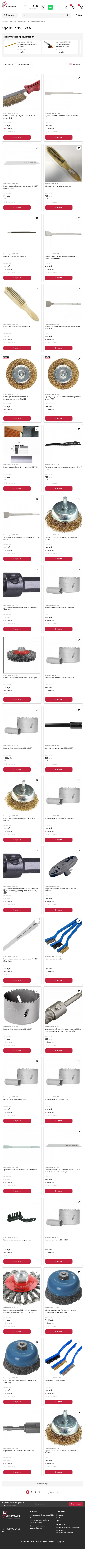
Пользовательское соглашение (68, 1527)
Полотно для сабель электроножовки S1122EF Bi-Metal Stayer (20, 187)
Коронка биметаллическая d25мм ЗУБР (17, 1029)
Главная (5, 21)
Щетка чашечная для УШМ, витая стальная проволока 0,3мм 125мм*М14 (60, 1311)
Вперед (53, 1492)
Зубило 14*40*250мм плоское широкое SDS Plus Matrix (21, 538)
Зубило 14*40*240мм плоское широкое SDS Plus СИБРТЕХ (62, 328)
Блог (58, 1518)
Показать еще (42, 1484)
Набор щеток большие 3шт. (55, 1380)
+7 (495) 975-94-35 (30, 6)
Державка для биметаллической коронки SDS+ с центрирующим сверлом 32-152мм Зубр (63, 1030)
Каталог (13, 21)
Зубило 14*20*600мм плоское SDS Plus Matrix (20, 1170)
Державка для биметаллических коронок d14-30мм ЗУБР (20, 609)
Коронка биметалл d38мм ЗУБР (56, 1099)
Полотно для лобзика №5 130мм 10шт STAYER (20, 467)
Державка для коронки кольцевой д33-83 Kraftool (60, 890)
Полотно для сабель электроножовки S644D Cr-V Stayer (63, 468)
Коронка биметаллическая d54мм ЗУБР (59, 678)
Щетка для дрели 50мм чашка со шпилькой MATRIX (61, 538)
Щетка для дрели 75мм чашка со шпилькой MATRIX (19, 819)
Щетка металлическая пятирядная (58, 186)
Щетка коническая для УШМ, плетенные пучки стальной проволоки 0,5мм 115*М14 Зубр (20, 1311)
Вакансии (59, 1515)
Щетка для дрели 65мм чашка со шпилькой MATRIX (61, 1452)
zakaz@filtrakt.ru (36, 1528)
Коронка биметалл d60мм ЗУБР (56, 1240)
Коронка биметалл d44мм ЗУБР (14, 1099)
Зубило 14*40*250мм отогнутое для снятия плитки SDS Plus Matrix (61, 257)
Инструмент (22, 21)
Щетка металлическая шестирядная (16, 327)
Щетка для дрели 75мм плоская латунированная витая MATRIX (63, 398)
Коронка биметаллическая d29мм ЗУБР (59, 818)
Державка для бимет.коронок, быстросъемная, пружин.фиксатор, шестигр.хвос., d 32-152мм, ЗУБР (20, 891)
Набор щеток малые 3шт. (54, 959)
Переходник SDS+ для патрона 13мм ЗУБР (18, 1451)
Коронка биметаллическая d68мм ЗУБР (17, 748)
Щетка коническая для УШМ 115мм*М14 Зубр (20, 678)
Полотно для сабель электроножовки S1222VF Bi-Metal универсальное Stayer (62, 1171)
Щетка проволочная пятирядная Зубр (17, 1240)
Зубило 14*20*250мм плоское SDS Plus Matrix (61, 116)
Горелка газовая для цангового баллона (62, 46)
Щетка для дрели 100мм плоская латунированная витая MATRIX (15, 398)
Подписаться (76, 1504)
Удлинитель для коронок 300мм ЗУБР (59, 748)
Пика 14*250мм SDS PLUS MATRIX (15, 256)
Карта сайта (60, 1524)
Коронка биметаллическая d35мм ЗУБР (59, 608)
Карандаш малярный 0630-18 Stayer (27, 46)
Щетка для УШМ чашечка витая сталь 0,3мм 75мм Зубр (19, 1381)
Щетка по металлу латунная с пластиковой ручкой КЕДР (19, 117)
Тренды (59, 1520)
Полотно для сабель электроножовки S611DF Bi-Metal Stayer (21, 960)
